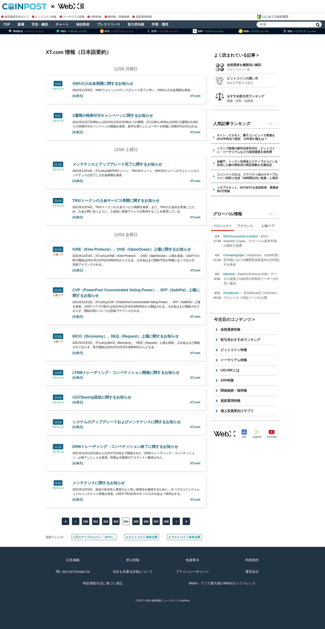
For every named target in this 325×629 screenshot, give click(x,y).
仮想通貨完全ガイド (15, 16)
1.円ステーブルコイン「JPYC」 (94, 537)
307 (156, 521)
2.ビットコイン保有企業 (142, 537)
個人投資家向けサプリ (237, 411)
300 (85, 521)
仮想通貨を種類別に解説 (244, 65)
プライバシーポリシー (192, 571)
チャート (62, 24)
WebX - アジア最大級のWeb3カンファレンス (222, 583)
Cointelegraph (233, 255)
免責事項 (192, 560)
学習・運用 (160, 24)
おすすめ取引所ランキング (245, 96)
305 (135, 521)
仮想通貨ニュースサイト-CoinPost (170, 600)
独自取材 (83, 24)
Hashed (229, 274)
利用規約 (252, 560)
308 (166, 521)
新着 (21, 24)
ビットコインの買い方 (242, 78)
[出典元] (78, 96)
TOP (6, 24)
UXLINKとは (230, 370)
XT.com (195, 96)
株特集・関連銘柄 (117, 16)
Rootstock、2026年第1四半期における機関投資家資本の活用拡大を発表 (251, 259)
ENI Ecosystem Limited (240, 236)
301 (95, 521)
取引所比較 (136, 24)
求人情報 (132, 560)
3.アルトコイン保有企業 (184, 537)
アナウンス (58, 89)
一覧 (269, 124)
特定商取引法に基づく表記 (103, 583)
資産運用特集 (142, 16)
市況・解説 (40, 24)
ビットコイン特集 (44, 16)
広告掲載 (73, 560)
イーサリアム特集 (72, 16)
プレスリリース (108, 24)
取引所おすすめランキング (240, 339)
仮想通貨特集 (230, 329)
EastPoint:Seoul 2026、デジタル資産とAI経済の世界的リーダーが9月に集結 (250, 278)
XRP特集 (94, 16)
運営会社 (252, 571)
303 (115, 521)
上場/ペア (58, 255)
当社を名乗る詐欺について (133, 571)
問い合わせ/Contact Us (73, 571)
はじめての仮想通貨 (273, 16)
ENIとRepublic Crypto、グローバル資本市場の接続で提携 (250, 240)
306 (146, 521)
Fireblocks (231, 293)
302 (105, 521)
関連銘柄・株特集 (234, 390)
